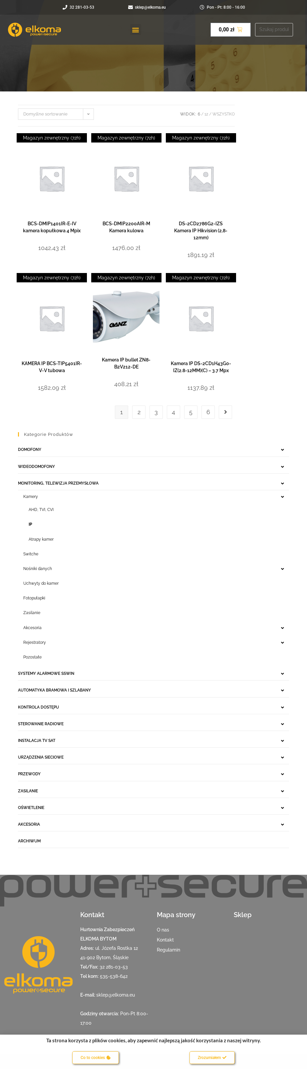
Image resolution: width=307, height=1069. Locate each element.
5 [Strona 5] (190, 412)
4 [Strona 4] (173, 412)
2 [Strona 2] (139, 412)
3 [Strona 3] (156, 412)
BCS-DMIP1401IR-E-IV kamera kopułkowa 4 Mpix (52, 227)
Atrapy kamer (41, 539)
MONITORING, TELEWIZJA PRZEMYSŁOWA (58, 483)
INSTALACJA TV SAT (36, 740)
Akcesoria (32, 627)
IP (30, 524)
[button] (135, 29)
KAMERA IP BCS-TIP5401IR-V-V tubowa (52, 367)
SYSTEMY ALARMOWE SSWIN (46, 673)
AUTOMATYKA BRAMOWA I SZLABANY (54, 690)
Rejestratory (34, 642)
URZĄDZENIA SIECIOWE (41, 757)
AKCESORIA (29, 824)
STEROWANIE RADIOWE (41, 724)
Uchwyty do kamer (41, 583)
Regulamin (168, 950)
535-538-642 (114, 976)
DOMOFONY (29, 449)
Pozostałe (32, 657)
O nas (163, 929)
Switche (30, 554)
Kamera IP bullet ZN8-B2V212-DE (126, 363)
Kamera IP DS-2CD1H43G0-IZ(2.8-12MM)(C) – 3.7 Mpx (201, 367)
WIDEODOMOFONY (36, 466)
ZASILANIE (28, 791)
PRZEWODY (29, 774)
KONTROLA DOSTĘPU (38, 707)
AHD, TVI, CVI (41, 509)
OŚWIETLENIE (31, 807)
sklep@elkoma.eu (115, 995)
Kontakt (165, 940)
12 (206, 114)
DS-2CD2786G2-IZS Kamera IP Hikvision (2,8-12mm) (200, 230)
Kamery (30, 496)
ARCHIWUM (29, 841)
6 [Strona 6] (208, 412)
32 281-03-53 (114, 967)
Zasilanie (31, 612)
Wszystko (223, 114)
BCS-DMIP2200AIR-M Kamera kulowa (126, 227)
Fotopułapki (34, 598)
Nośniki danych (37, 568)
